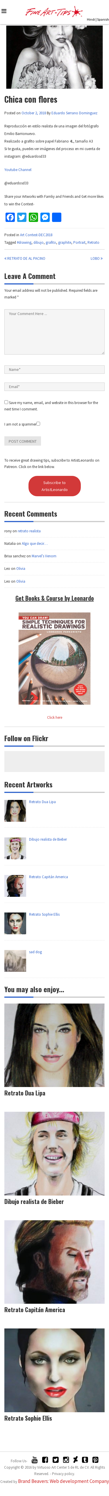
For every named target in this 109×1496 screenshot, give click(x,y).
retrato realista (29, 531)
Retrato (93, 242)
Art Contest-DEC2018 (36, 234)
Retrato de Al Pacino (24, 258)
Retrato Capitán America (34, 1309)
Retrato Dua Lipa (24, 1092)
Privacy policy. (63, 1473)
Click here (54, 717)
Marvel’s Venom (44, 556)
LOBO (97, 258)
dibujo (38, 242)
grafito (51, 242)
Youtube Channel (17, 169)
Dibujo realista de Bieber (34, 1201)
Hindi (91, 19)
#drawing (24, 242)
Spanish (103, 19)
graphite (64, 242)
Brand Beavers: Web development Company (63, 1481)
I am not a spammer (22, 424)
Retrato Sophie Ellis (28, 1418)
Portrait (79, 242)
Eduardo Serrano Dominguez (74, 113)
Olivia (20, 568)
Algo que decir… (35, 543)
